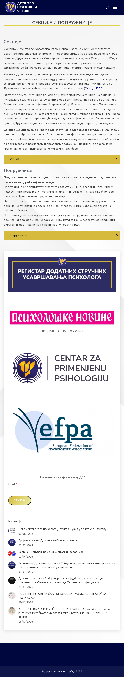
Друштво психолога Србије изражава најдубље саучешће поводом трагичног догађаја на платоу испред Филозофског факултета (61, 580)
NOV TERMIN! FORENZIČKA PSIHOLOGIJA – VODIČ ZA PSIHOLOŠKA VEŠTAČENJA (62, 596)
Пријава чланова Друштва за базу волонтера (47, 540)
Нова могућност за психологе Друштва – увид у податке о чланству (62, 529)
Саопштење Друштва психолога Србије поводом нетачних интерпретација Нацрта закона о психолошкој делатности (66, 565)
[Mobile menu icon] (116, 7)
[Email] (62, 489)
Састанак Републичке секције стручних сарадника (51, 552)
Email (12, 484)
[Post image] (12, 531)
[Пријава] (19, 500)
